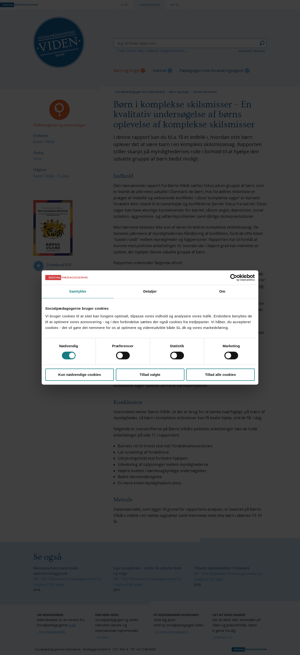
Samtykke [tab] (77, 291)
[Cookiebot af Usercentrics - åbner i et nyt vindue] (234, 277)
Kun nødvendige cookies (79, 375)
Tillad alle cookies (220, 375)
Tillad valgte (150, 375)
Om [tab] (222, 291)
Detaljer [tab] (150, 291)
